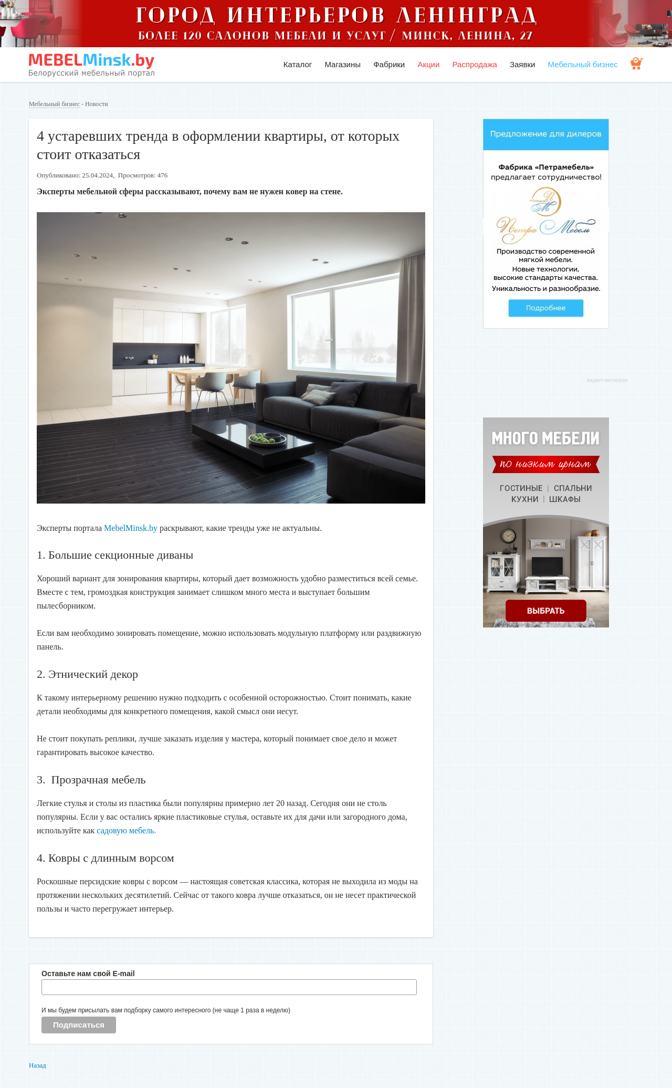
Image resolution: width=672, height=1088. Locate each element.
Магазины (342, 64)
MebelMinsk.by (132, 528)
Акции (428, 64)
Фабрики (389, 64)
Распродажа (474, 64)
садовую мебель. (126, 830)
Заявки (522, 64)
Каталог (298, 64)
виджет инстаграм (607, 380)
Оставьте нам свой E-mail (88, 973)
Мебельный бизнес (583, 64)
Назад (37, 1065)
